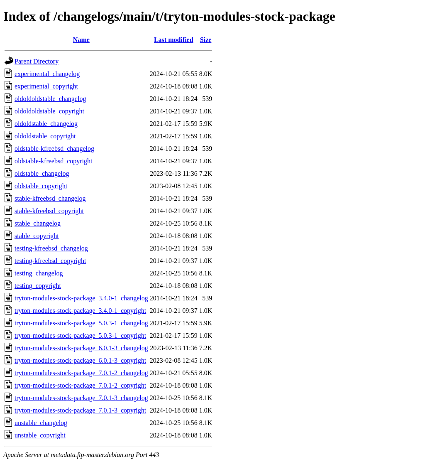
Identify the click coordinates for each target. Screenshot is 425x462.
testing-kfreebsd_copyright (50, 260)
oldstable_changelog (42, 173)
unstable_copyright (40, 435)
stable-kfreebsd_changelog (50, 198)
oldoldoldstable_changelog (50, 98)
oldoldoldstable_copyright (49, 111)
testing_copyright (38, 285)
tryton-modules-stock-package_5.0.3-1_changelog (81, 323)
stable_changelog (38, 223)
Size (206, 39)
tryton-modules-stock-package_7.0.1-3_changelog (81, 397)
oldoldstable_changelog (46, 123)
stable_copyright (37, 235)
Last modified (173, 39)
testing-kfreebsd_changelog (51, 248)
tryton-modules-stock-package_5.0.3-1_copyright (80, 335)
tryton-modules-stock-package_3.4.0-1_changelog (81, 298)
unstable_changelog (41, 422)
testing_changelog (39, 273)
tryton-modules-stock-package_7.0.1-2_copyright (80, 385)
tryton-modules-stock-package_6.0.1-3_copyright (80, 360)
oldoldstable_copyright (45, 136)
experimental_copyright (46, 86)
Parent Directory (37, 61)
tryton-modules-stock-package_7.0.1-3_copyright (80, 410)
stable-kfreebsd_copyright (49, 210)
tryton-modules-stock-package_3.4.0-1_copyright (80, 310)
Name (81, 39)
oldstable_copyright (41, 185)
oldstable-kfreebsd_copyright (54, 161)
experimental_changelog (47, 73)
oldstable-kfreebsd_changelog (54, 148)
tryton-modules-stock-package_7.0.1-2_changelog (81, 372)
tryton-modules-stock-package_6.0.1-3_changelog (81, 347)
